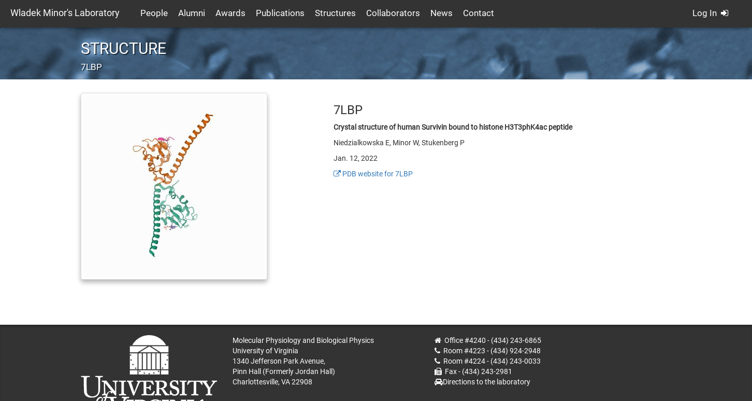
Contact (478, 13)
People (154, 13)
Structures (335, 13)
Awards (230, 13)
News (441, 13)
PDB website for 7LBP (373, 174)
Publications (280, 13)
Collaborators (393, 13)
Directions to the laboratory (486, 382)
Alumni (191, 13)
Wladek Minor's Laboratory (65, 12)
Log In (710, 13)
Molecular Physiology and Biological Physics (303, 340)
